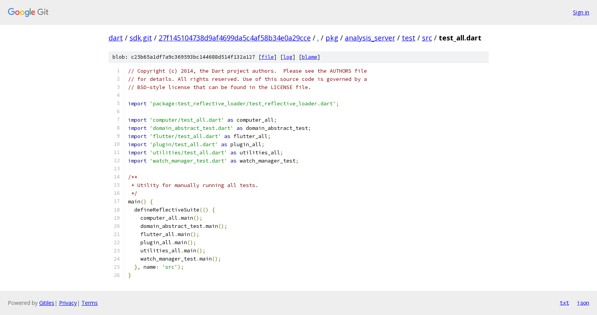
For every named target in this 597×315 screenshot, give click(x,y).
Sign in (581, 12)
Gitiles (46, 302)
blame (309, 57)
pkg (331, 37)
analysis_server (370, 37)
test (408, 37)
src (427, 37)
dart (116, 37)
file (267, 57)
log (287, 57)
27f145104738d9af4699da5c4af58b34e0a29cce (235, 37)
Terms (89, 302)
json (583, 302)
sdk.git (141, 37)
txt (564, 302)
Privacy (68, 302)
